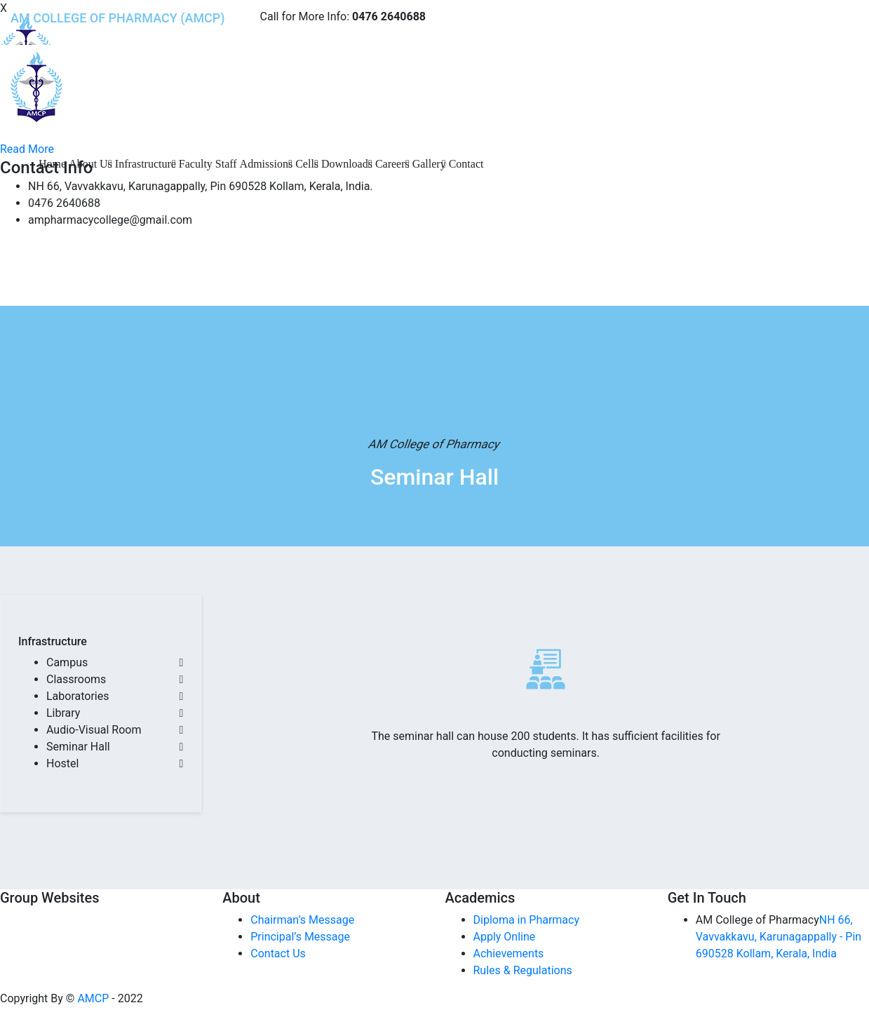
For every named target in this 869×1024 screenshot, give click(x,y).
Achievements (508, 953)
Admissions (266, 164)
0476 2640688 (389, 16)
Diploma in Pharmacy (526, 920)
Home (52, 164)
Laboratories (77, 696)
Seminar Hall (78, 746)
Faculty (196, 164)
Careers (392, 164)
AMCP (93, 998)
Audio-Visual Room (94, 729)
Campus (67, 662)
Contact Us (278, 953)
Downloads (346, 164)
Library (63, 713)
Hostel (62, 763)
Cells (306, 164)
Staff (226, 164)
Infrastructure (145, 164)
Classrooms (76, 679)
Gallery (429, 164)
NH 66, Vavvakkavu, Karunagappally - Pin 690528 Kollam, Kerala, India (778, 936)
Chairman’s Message (302, 920)
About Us (90, 164)
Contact (466, 164)
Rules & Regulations (522, 970)
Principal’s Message (300, 936)
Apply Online (504, 936)
